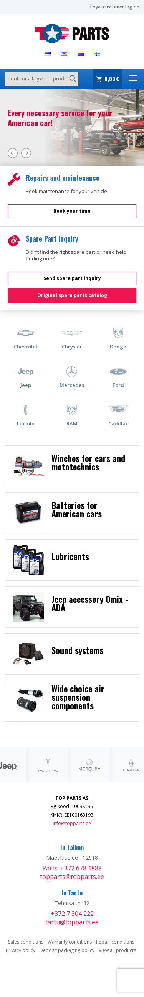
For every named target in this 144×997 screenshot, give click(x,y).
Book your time (72, 211)
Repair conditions (115, 942)
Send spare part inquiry (72, 278)
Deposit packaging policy (67, 950)
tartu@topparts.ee (72, 922)
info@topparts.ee (72, 823)
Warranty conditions (70, 942)
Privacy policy (20, 950)
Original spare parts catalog (72, 295)
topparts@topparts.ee (72, 876)
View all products (117, 950)
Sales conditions (25, 942)
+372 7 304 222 (72, 913)
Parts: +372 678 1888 (72, 868)
